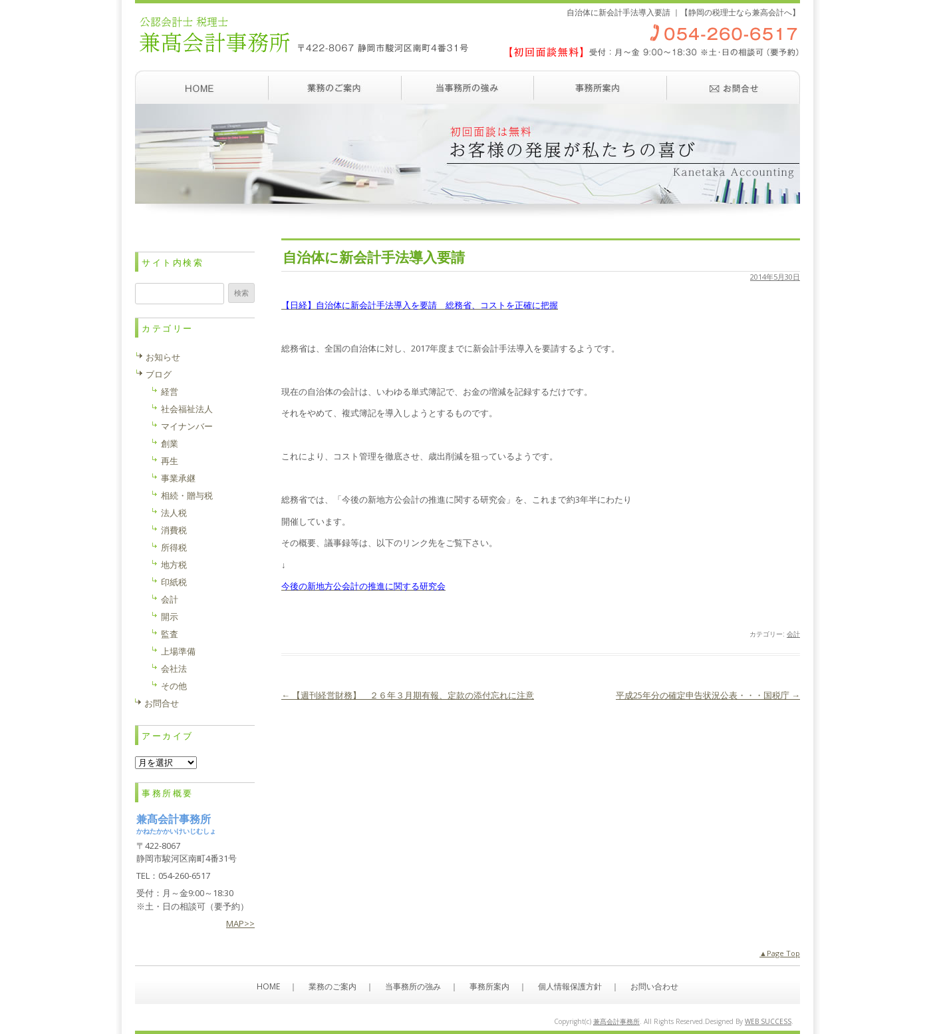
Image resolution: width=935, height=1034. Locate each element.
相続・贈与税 (187, 495)
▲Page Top (779, 953)
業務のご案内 (334, 87)
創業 (169, 443)
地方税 (174, 565)
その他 (174, 686)
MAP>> (240, 923)
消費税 (174, 530)
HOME (268, 986)
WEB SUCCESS (768, 1021)
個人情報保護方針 (570, 986)
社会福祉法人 (187, 409)
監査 (169, 634)
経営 (169, 391)
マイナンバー (187, 426)
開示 (169, 617)
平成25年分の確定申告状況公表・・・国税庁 (708, 695)
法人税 (174, 513)
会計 (793, 634)
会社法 (174, 668)
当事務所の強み (467, 87)
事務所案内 (600, 87)
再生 (169, 461)
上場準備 (178, 651)
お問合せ (161, 703)
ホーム (201, 87)
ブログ (159, 374)
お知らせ (163, 357)
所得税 (174, 547)
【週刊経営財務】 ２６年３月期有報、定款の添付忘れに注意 (407, 695)
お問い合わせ (733, 87)
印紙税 (174, 582)
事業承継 (178, 478)
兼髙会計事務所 (616, 1021)
